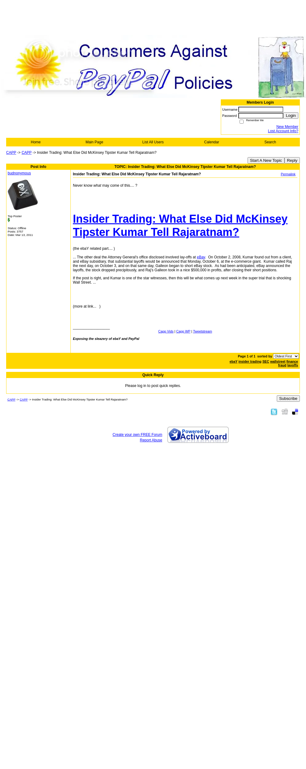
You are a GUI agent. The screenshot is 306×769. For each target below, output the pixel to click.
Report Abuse (151, 440)
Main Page (94, 142)
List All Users (153, 142)
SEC (265, 361)
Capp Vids (166, 331)
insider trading (249, 361)
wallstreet (277, 361)
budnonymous (19, 173)
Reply (292, 160)
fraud (282, 365)
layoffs (292, 365)
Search (270, 142)
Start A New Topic (266, 160)
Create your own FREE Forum (137, 434)
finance (292, 361)
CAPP (11, 152)
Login (291, 115)
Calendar (211, 142)
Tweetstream (202, 331)
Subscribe (288, 398)
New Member (287, 127)
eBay (201, 257)
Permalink (288, 174)
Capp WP (183, 331)
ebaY (234, 361)
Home (36, 142)
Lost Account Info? (283, 131)
